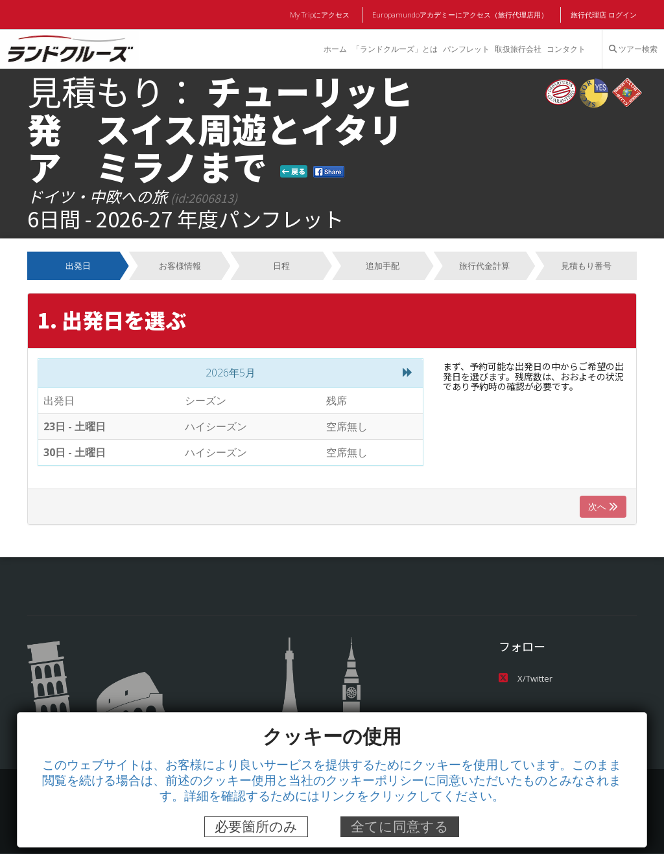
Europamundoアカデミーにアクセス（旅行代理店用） (460, 15)
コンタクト (566, 49)
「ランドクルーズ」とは (393, 49)
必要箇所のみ (256, 826)
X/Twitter (525, 679)
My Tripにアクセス (321, 15)
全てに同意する (400, 826)
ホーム (334, 49)
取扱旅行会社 (517, 49)
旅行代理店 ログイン (604, 15)
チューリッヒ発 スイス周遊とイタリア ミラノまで (220, 128)
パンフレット (465, 49)
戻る (293, 171)
